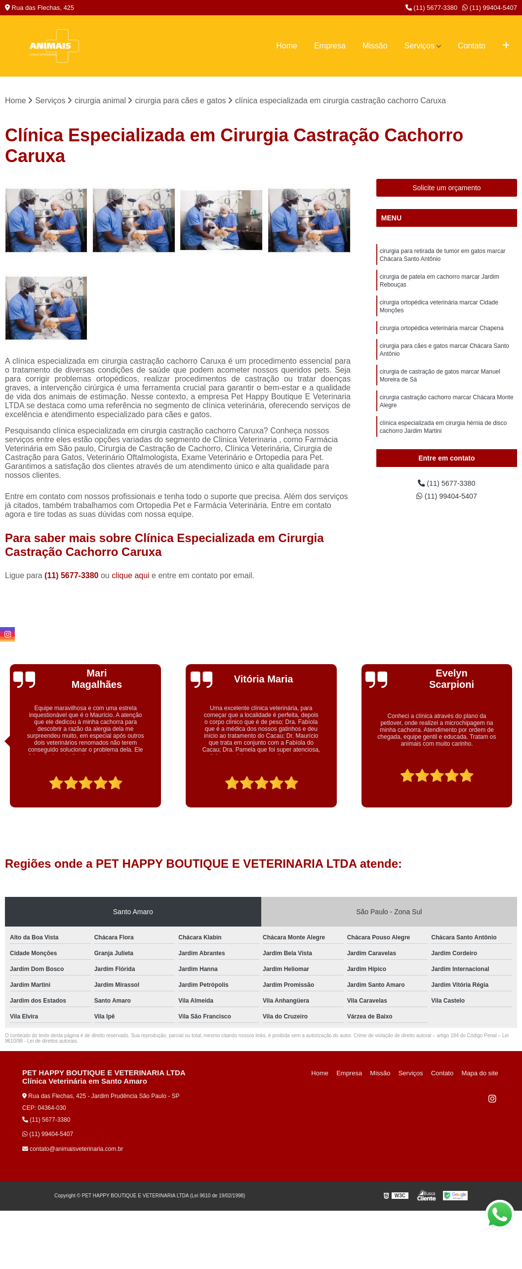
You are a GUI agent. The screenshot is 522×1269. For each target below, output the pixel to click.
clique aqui (131, 576)
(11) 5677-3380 (431, 7)
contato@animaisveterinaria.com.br (72, 1149)
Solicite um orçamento (446, 189)
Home (286, 46)
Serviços (419, 46)
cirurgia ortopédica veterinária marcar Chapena (442, 335)
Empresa (330, 46)
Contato (471, 46)
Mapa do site (481, 1074)
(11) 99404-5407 (489, 7)
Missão (375, 46)
